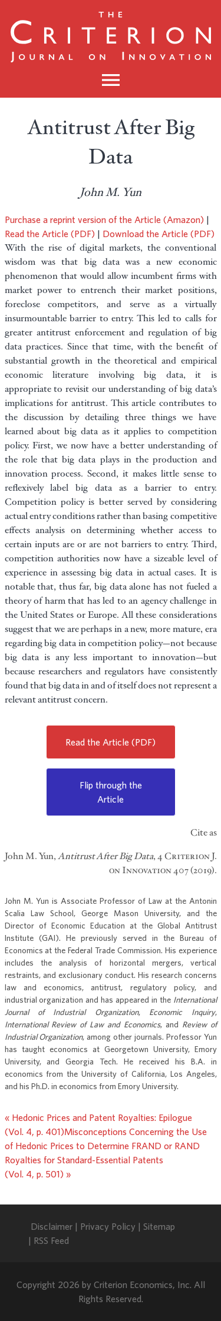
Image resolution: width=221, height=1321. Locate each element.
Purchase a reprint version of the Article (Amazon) (104, 219)
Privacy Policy (108, 1226)
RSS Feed (51, 1240)
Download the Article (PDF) (159, 233)
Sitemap (159, 1226)
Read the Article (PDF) (50, 233)
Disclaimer (51, 1226)
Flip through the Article (111, 792)
